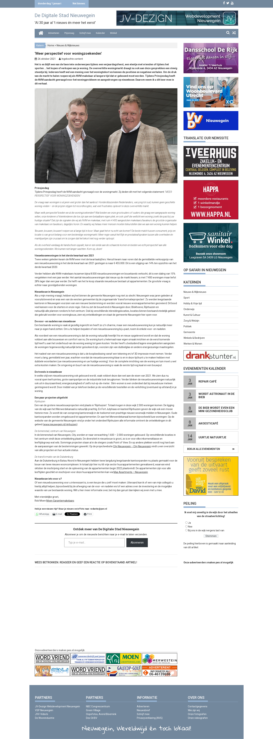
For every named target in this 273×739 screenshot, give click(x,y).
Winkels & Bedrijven (194, 338)
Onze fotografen (197, 714)
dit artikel (193, 547)
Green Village (93, 710)
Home (51, 45)
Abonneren (137, 542)
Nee (190, 526)
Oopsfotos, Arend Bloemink (101, 714)
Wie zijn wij (194, 710)
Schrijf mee (85, 33)
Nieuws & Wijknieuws (68, 45)
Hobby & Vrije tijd (193, 303)
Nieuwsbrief (143, 710)
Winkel (113, 33)
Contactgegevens (197, 706)
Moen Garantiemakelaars (60, 500)
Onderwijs (189, 309)
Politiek (188, 326)
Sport (187, 297)
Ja (189, 522)
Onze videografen (198, 718)
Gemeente (189, 332)
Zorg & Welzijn (191, 320)
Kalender (100, 33)
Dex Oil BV (91, 718)
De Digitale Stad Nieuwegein (65, 15)
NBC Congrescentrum (98, 706)
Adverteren (53, 33)
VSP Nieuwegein (44, 710)
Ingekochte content (72, 58)
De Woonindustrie (44, 718)
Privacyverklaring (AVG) (150, 718)
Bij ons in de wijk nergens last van (206, 530)
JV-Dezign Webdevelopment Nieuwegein (57, 706)
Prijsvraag (69, 33)
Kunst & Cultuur (192, 315)
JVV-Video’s (41, 714)
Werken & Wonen (193, 343)
